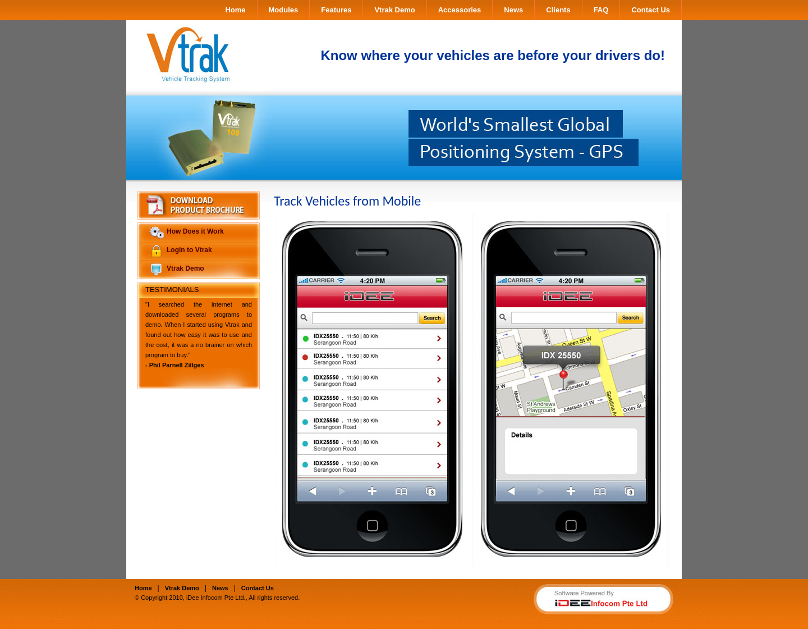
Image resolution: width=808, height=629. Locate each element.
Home (235, 10)
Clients (558, 10)
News (513, 10)
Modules (284, 10)
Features (336, 10)
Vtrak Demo (394, 10)
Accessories (459, 10)
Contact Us (650, 10)
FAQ (601, 10)
